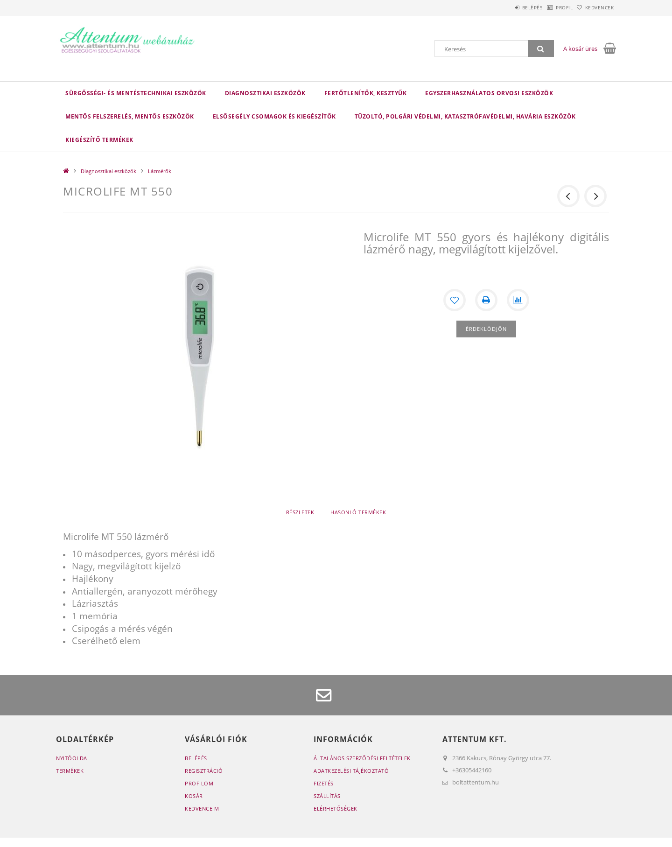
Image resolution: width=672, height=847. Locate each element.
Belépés (508, 7)
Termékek (70, 770)
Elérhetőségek (335, 808)
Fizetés (324, 783)
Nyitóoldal (73, 758)
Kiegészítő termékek (99, 140)
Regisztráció (204, 770)
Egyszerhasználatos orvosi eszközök (489, 93)
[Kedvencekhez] (454, 300)
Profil (549, 7)
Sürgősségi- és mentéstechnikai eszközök (135, 93)
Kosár (194, 795)
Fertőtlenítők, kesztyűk (365, 93)
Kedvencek (595, 7)
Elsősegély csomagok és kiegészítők (274, 116)
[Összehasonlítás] (518, 300)
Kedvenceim (202, 808)
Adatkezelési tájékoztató (351, 770)
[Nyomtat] (486, 300)
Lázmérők (159, 171)
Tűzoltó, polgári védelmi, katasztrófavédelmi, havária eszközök (465, 116)
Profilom (199, 783)
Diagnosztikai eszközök (265, 93)
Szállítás (327, 795)
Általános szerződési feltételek (362, 758)
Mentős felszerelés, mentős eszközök (129, 116)
